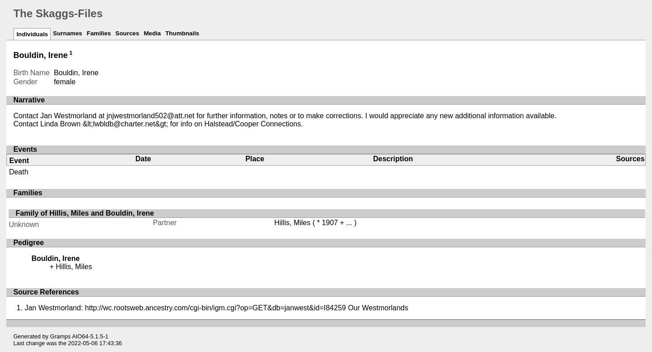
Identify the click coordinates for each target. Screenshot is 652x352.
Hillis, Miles (292, 223)
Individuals (32, 34)
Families (98, 33)
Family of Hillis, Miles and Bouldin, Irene (84, 213)
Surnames (67, 33)
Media (152, 33)
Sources (127, 33)
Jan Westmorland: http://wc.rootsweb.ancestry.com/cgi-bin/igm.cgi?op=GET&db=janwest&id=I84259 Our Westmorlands (216, 308)
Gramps (60, 336)
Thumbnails (182, 33)
